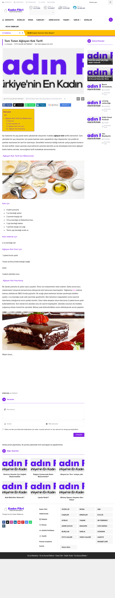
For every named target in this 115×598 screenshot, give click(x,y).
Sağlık (66, 555)
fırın (74, 290)
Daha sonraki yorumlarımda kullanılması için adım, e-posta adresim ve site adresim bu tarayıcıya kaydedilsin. (42, 429)
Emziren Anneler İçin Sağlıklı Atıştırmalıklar (14, 475)
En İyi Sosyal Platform (47, 555)
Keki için (11, 121)
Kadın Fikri (59, 555)
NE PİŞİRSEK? (28, 44)
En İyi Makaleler (32, 555)
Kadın (71, 555)
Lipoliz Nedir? (43, 497)
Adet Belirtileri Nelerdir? (15, 497)
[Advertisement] (43, 373)
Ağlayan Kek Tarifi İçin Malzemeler (18, 118)
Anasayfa (8, 44)
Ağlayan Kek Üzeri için (16, 126)
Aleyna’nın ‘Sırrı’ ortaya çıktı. (71, 474)
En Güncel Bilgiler (80, 555)
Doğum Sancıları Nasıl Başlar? (40, 33)
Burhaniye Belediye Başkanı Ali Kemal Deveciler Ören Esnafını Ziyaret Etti (100, 79)
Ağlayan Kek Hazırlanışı (17, 129)
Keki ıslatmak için (14, 124)
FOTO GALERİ (18, 44)
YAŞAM (106, 123)
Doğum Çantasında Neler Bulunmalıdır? (43, 475)
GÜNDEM (107, 90)
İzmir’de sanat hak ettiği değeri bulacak (98, 61)
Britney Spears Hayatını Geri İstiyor (71, 498)
